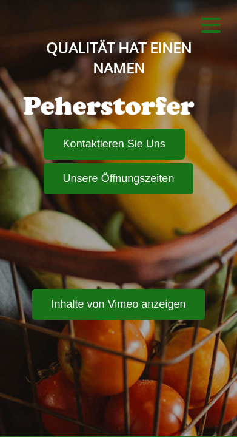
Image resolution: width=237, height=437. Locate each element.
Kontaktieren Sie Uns (114, 144)
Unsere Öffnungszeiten (119, 178)
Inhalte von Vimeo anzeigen (119, 304)
